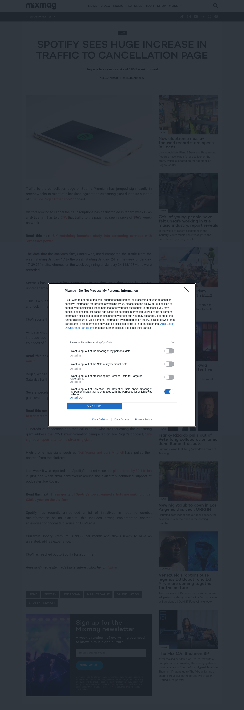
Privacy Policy (143, 419)
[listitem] (122, 343)
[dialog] (122, 355)
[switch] (169, 350)
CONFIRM (94, 405)
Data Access (121, 419)
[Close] (188, 291)
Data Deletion (100, 419)
